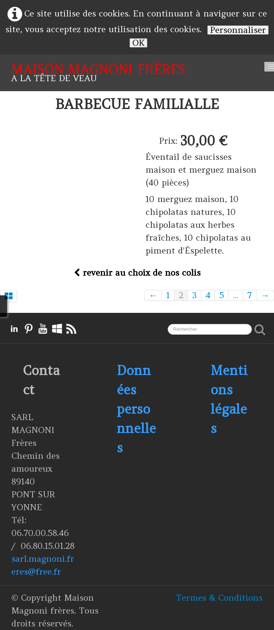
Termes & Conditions (219, 597)
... (235, 295)
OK (138, 43)
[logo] (98, 72)
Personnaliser (238, 30)
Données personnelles (136, 409)
